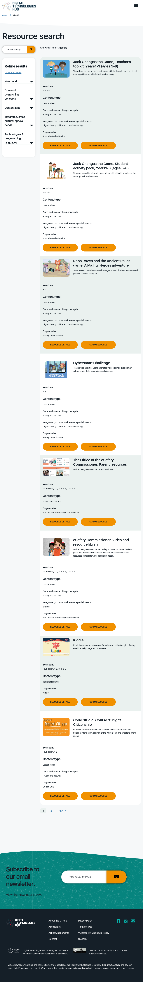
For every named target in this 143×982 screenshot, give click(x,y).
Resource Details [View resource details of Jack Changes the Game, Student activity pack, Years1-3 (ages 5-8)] (60, 247)
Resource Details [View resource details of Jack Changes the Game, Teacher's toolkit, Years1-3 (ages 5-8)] (60, 145)
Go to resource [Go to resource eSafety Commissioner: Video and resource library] (98, 627)
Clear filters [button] (13, 72)
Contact (53, 939)
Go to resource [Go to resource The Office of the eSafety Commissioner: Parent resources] (98, 521)
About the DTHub (58, 920)
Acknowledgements (59, 932)
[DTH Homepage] (19, 6)
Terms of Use (85, 926)
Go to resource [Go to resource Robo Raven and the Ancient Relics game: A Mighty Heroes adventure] (98, 344)
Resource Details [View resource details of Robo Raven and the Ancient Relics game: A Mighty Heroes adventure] (60, 344)
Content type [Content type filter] (12, 107)
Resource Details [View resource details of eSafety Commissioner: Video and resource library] (60, 627)
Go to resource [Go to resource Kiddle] (98, 702)
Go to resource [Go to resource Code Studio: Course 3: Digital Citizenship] (98, 796)
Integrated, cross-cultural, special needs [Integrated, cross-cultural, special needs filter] (15, 121)
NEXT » (63, 810)
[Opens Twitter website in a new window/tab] (125, 921)
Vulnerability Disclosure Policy (93, 932)
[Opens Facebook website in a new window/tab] (118, 921)
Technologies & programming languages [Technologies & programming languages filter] (14, 138)
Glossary (82, 939)
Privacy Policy (85, 920)
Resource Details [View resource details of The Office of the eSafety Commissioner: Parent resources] (60, 521)
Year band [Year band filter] (11, 81)
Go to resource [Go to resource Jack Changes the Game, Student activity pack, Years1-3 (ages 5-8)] (98, 247)
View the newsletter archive (24, 895)
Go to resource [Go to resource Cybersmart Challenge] (98, 446)
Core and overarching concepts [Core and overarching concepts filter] (12, 94)
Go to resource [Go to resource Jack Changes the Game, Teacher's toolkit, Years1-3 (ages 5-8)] (98, 145)
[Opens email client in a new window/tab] (133, 921)
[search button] (31, 49)
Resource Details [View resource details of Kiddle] (60, 702)
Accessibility (55, 926)
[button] (137, 5)
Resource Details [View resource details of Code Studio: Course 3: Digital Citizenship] (60, 796)
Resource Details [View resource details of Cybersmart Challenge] (60, 446)
